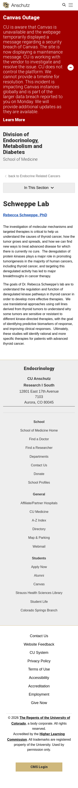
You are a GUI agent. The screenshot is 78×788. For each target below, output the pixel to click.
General (39, 494)
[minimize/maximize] (70, 67)
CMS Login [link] (39, 767)
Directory (38, 529)
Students (39, 558)
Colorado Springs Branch (39, 610)
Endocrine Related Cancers (40, 176)
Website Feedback (39, 644)
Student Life (39, 601)
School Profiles (39, 482)
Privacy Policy (38, 661)
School (39, 422)
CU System (39, 653)
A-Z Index (39, 520)
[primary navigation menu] (71, 5)
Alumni (39, 575)
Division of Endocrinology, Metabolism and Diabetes (22, 143)
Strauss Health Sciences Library (39, 593)
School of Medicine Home (39, 430)
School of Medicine (20, 159)
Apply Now (39, 567)
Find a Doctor (39, 439)
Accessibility (39, 678)
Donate (39, 474)
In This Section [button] (39, 188)
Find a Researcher (39, 447)
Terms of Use (39, 669)
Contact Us (39, 465)
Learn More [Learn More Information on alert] (14, 119)
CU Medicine (39, 511)
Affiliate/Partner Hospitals (39, 503)
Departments (39, 456)
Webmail (39, 546)
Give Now (39, 703)
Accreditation (39, 686)
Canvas (38, 584)
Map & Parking (39, 537)
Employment (39, 694)
